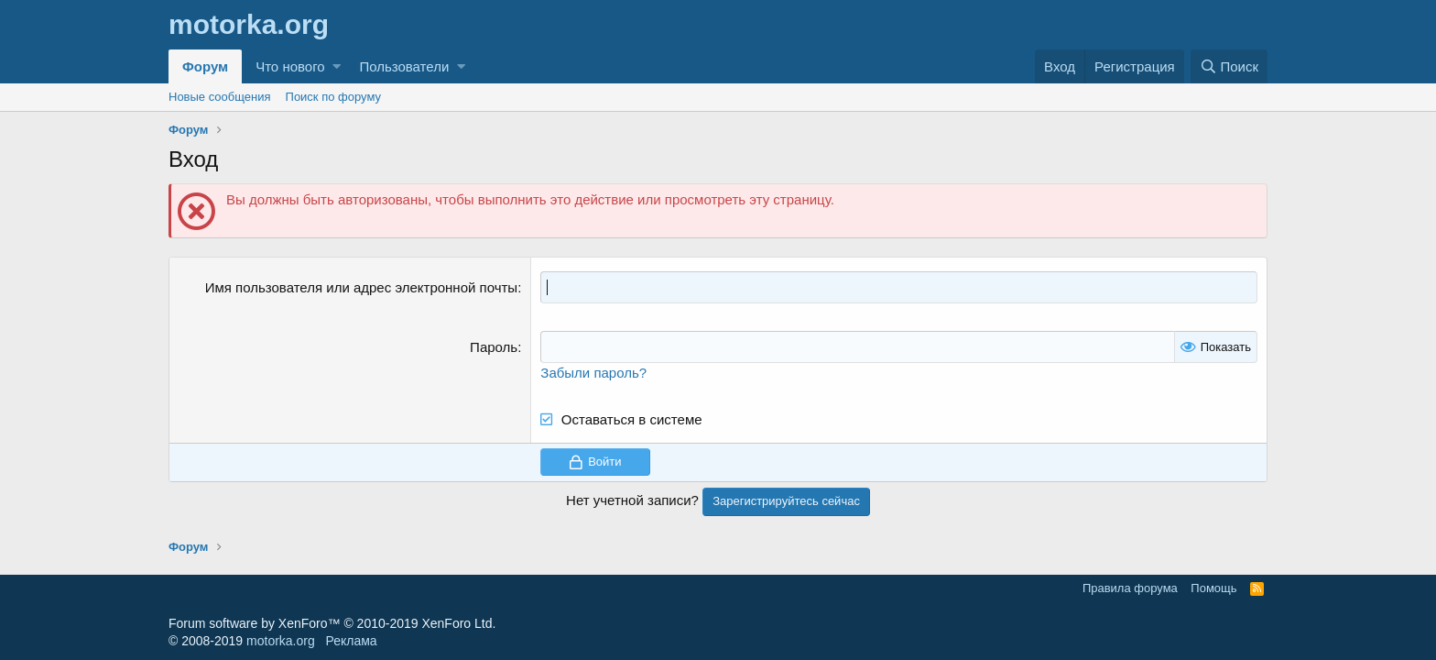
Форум (205, 66)
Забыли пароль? (593, 372)
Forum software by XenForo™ (332, 623)
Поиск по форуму (333, 97)
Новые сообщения (220, 97)
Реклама (350, 640)
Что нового (290, 66)
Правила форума (1130, 588)
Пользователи (404, 66)
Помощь (1213, 588)
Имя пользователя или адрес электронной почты (361, 287)
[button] (336, 66)
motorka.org (280, 640)
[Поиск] (1229, 66)
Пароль (493, 347)
